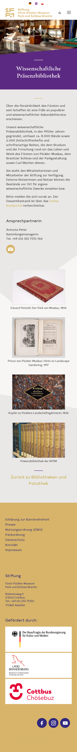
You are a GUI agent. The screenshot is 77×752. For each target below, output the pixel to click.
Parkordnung (15, 534)
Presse (10, 524)
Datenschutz (15, 540)
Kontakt (11, 545)
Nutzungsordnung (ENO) (24, 529)
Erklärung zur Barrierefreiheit (27, 519)
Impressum (13, 550)
